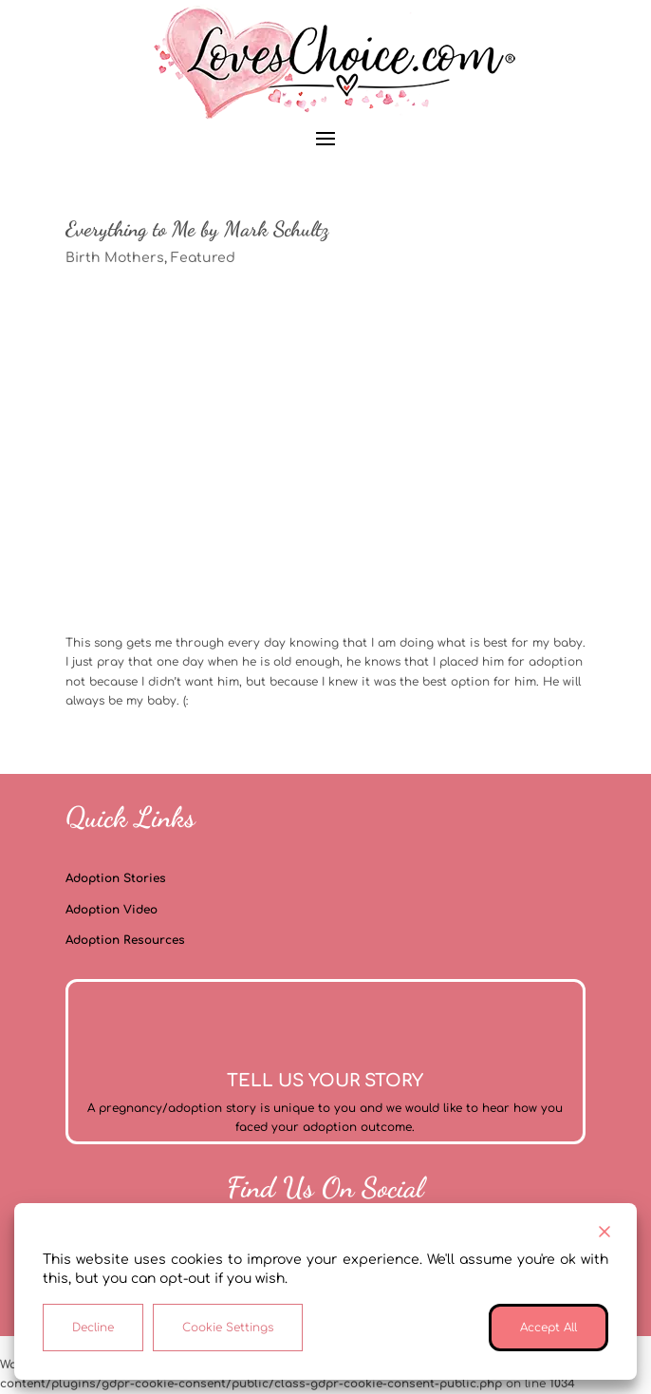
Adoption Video (111, 909)
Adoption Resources (125, 940)
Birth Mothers (114, 258)
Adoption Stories (115, 878)
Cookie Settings (227, 1327)
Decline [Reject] (93, 1327)
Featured (203, 258)
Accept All (548, 1327)
